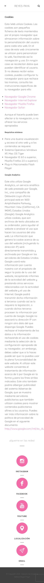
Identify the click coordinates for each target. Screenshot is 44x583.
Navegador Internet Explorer (21, 100)
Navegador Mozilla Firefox (19, 103)
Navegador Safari (15, 107)
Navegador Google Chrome (20, 96)
